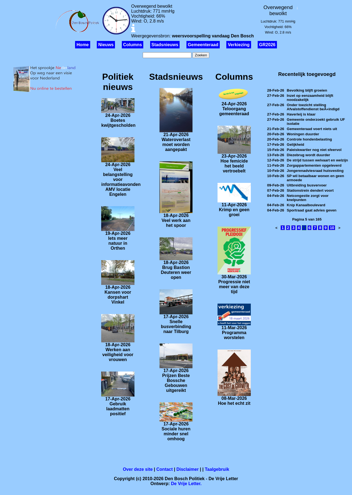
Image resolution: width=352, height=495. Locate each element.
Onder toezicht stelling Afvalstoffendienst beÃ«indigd (313, 107)
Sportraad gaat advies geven (312, 210)
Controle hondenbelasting (309, 139)
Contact (164, 469)
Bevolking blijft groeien (307, 90)
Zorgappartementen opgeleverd (314, 165)
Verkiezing (238, 44)
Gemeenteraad (203, 44)
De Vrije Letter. (186, 483)
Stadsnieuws (165, 44)
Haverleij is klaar (301, 114)
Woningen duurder (303, 134)
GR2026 (267, 44)
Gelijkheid (295, 144)
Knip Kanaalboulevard (306, 205)
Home (82, 44)
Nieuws (106, 44)
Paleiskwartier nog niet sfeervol (314, 150)
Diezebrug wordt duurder (308, 155)
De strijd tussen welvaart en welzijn (317, 160)
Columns (132, 44)
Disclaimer (187, 469)
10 (332, 228)
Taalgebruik (217, 469)
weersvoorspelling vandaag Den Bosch (213, 36)
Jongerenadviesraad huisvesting (315, 171)
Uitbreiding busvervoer (307, 185)
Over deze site (138, 469)
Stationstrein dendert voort (310, 190)
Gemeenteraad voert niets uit (312, 129)
